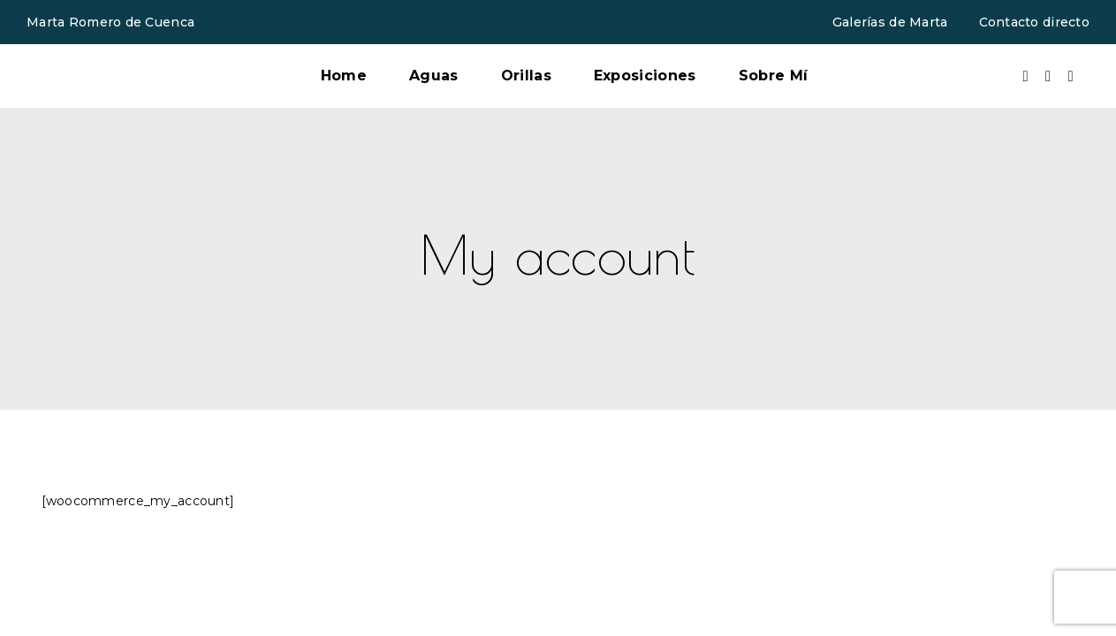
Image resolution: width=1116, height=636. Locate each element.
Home (344, 75)
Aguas (434, 75)
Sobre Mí (774, 75)
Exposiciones (645, 75)
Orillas (526, 75)
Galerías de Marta (890, 22)
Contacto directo (1034, 22)
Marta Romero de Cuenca (110, 22)
